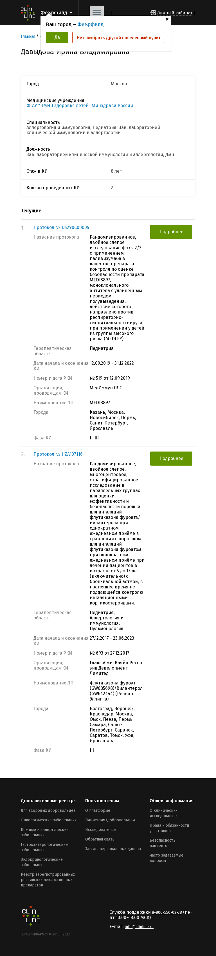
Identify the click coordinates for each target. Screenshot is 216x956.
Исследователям (100, 829)
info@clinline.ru (139, 926)
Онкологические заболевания (48, 820)
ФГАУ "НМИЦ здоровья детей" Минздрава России (79, 105)
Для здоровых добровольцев (48, 810)
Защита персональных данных (113, 848)
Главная (28, 36)
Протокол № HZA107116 (58, 454)
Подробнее (171, 231)
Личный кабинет (174, 12)
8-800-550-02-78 (167, 912)
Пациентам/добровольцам (110, 820)
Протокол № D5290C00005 (61, 227)
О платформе (97, 810)
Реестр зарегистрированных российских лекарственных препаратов (48, 880)
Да (57, 37)
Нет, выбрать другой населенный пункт (119, 37)
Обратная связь (99, 839)
